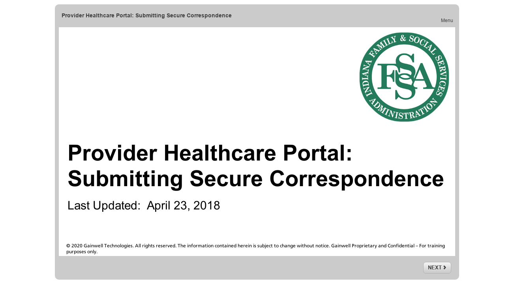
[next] (437, 268)
